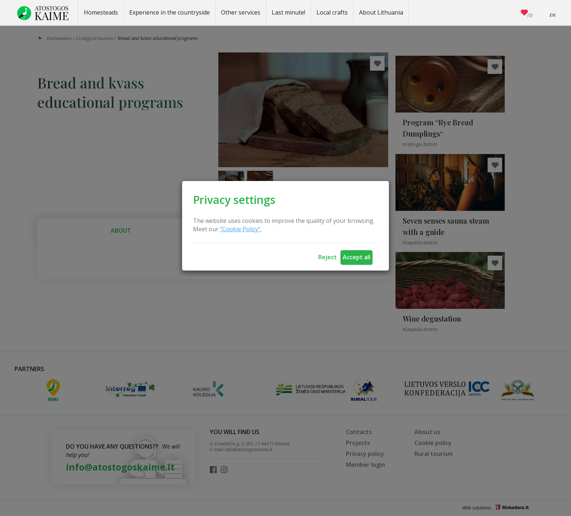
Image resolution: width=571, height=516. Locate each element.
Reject (327, 257)
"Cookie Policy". (240, 229)
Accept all (356, 257)
